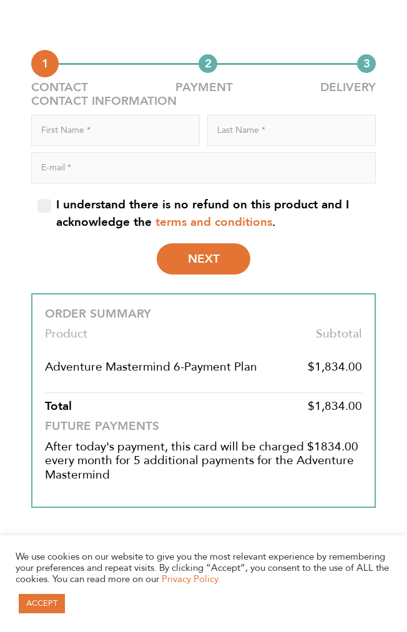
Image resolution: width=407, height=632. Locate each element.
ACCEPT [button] (41, 603)
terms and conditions (213, 222)
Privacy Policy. (191, 579)
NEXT (204, 259)
